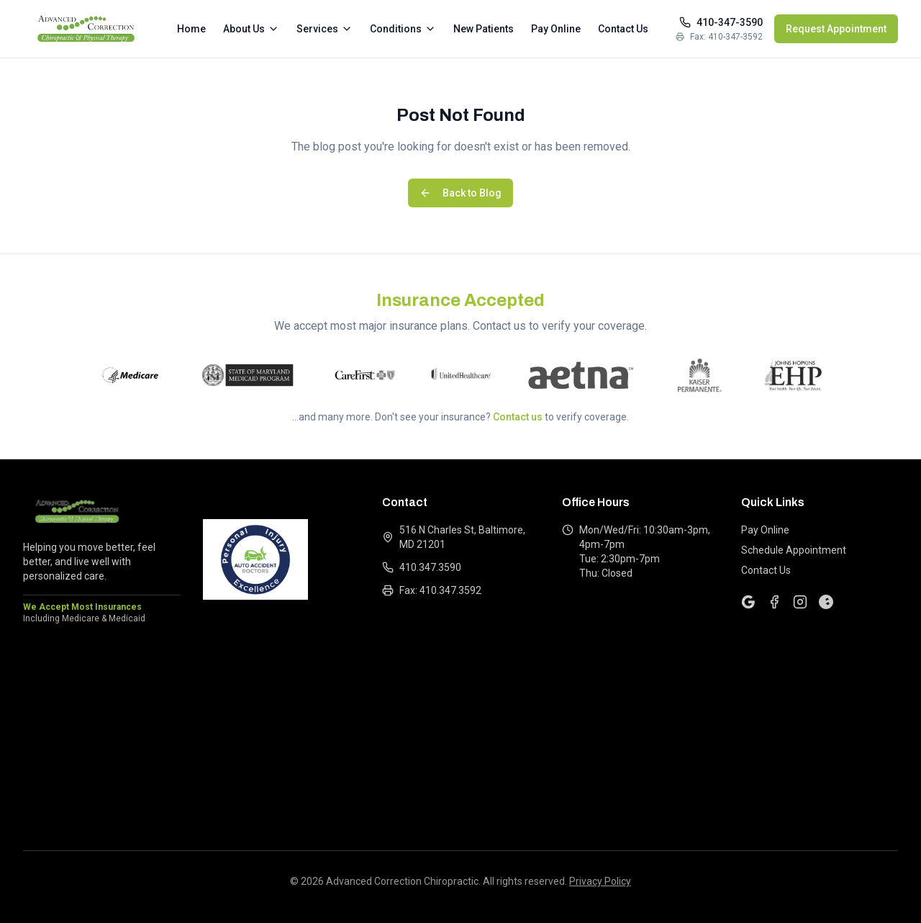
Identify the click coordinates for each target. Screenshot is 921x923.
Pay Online (556, 29)
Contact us (518, 417)
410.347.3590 (421, 567)
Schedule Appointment (793, 550)
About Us (251, 29)
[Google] (748, 602)
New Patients (483, 29)
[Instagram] (800, 602)
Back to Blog (460, 193)
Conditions (403, 29)
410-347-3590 (721, 22)
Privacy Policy (600, 881)
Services (324, 29)
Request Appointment (836, 29)
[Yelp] (826, 602)
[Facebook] (774, 602)
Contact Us (623, 29)
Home (191, 29)
